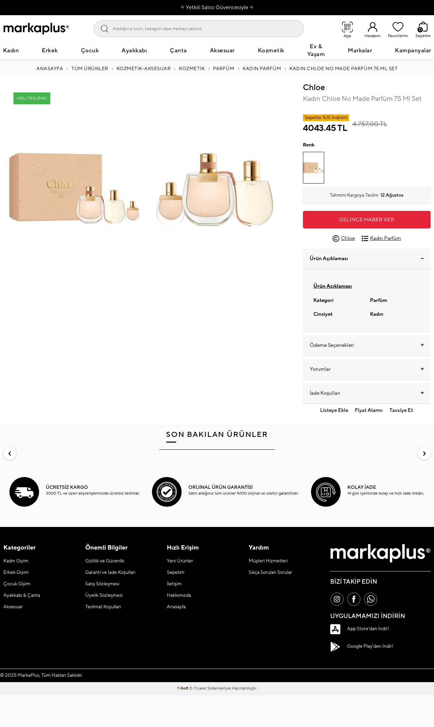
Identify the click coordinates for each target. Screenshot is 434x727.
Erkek (50, 50)
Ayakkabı (134, 50)
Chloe (314, 87)
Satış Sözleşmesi (102, 584)
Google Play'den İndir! (361, 647)
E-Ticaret (198, 688)
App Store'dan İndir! (359, 629)
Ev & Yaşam (316, 50)
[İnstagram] (337, 599)
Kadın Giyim (15, 561)
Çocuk (90, 50)
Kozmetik (271, 50)
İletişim (174, 584)
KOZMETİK (192, 69)
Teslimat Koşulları (103, 607)
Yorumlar (367, 369)
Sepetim (175, 572)
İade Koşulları (367, 393)
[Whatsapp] (370, 599)
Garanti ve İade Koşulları (110, 572)
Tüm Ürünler (89, 69)
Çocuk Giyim (16, 584)
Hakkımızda (179, 595)
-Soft (183, 688)
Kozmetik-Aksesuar (144, 69)
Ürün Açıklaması (367, 258)
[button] (9, 453)
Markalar (360, 50)
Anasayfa (49, 69)
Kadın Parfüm (262, 69)
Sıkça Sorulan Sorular (270, 572)
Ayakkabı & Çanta (21, 595)
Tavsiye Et (401, 410)
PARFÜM (223, 69)
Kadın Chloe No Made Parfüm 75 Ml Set (343, 69)
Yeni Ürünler (180, 561)
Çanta (178, 50)
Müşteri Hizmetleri (268, 561)
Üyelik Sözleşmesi (104, 595)
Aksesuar (222, 50)
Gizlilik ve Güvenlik (104, 561)
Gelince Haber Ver (366, 219)
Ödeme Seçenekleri (367, 345)
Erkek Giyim (16, 572)
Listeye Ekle (334, 410)
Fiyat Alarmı (369, 410)
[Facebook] (354, 599)
